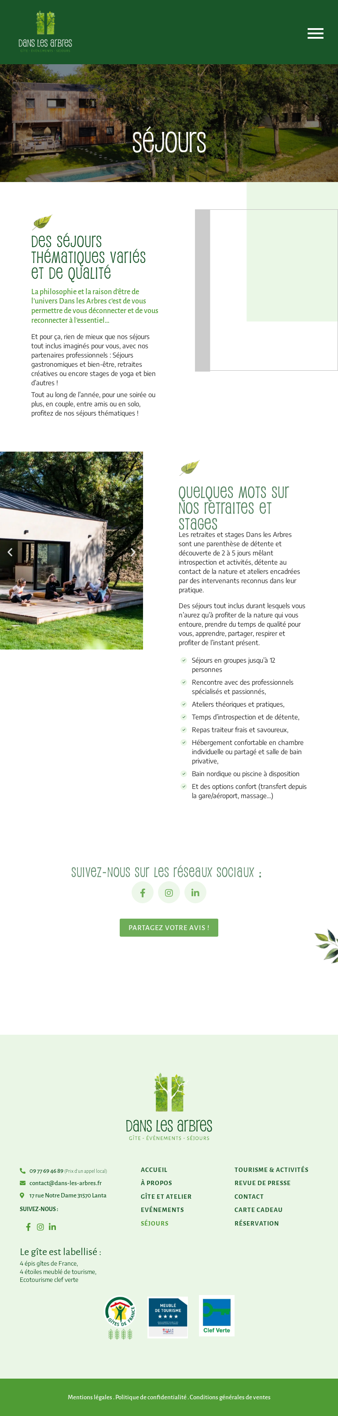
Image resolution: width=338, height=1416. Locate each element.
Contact (249, 1196)
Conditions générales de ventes (230, 1397)
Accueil (154, 1170)
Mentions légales (90, 1397)
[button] (9, 551)
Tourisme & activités (272, 1170)
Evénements (162, 1210)
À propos (156, 1183)
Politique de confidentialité (151, 1397)
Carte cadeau (259, 1210)
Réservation (257, 1223)
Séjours (155, 1223)
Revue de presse (263, 1183)
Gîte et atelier (166, 1196)
